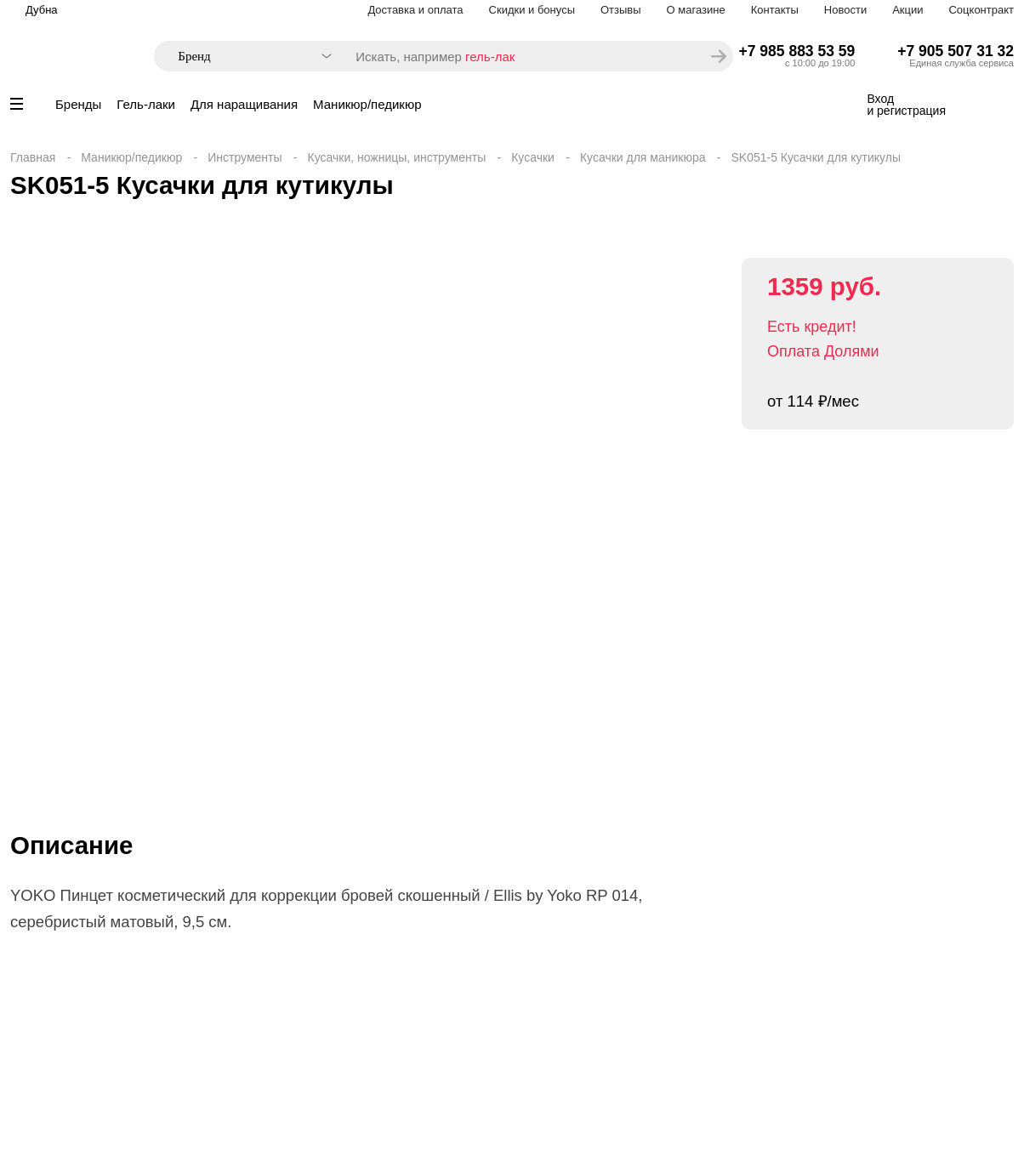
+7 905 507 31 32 (955, 51)
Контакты (775, 9)
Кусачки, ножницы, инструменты (397, 157)
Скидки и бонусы (532, 9)
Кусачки (533, 157)
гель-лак (490, 56)
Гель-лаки (146, 104)
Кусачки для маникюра (643, 157)
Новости (845, 9)
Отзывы (620, 9)
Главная (32, 157)
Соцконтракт (981, 9)
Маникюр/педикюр (367, 104)
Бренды (78, 104)
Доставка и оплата (415, 9)
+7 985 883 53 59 (797, 51)
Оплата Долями (823, 351)
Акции (907, 9)
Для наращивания (244, 104)
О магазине (696, 9)
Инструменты (245, 157)
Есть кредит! (811, 326)
